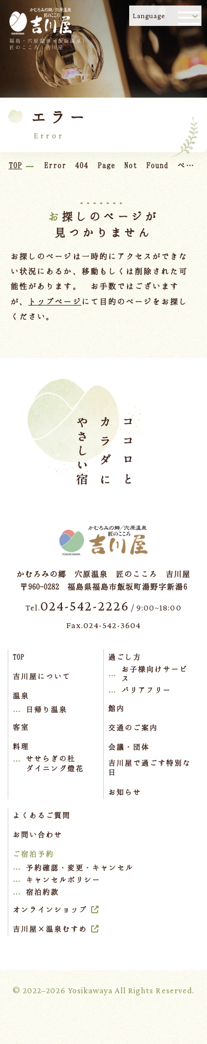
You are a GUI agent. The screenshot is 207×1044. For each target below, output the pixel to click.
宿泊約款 (42, 892)
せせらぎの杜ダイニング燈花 (55, 763)
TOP (18, 657)
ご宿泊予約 (33, 854)
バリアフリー (146, 690)
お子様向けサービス (154, 674)
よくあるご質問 (42, 815)
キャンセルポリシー (63, 880)
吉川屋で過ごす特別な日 (149, 768)
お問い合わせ (37, 834)
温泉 (21, 695)
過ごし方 (124, 657)
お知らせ (124, 792)
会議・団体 (129, 747)
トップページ (54, 301)
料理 (21, 746)
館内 (116, 708)
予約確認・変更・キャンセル (80, 867)
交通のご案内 (133, 727)
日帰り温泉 (46, 709)
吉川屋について (42, 676)
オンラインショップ (50, 909)
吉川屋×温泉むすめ (50, 929)
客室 (21, 727)
